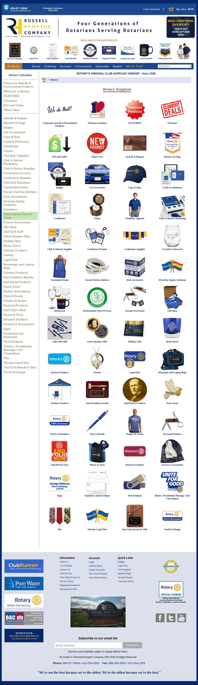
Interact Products (15, 250)
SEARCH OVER (24, 636)
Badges (8, 127)
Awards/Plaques (125, 577)
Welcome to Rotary (17, 91)
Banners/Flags (124, 573)
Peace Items (12, 286)
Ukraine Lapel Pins (16, 362)
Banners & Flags (14, 123)
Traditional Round (90, 57)
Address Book (95, 565)
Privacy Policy (66, 581)
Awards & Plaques (14, 58)
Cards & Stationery (16, 141)
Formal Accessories (17, 222)
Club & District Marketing (13, 162)
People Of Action (15, 300)
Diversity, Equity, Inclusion (14, 202)
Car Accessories (14, 132)
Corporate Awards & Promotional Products (18, 84)
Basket (117, 66)
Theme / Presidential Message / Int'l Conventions (17, 350)
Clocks (8, 151)
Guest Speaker (146, 57)
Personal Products (16, 305)
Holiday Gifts (12, 241)
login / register (151, 9)
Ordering (50, 66)
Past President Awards (18, 277)
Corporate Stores (126, 581)
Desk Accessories (15, 196)
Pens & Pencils (13, 296)
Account (65, 66)
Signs (7, 329)
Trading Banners (165, 57)
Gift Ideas (10, 227)
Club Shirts (183, 57)
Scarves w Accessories (19, 324)
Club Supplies (52, 57)
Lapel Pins (33, 57)
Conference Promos (17, 173)
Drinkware (10, 209)
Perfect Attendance (17, 291)
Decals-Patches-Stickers (20, 192)
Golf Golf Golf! (13, 231)
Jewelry (8, 255)
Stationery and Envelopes (13, 335)
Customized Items (16, 187)
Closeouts (10, 100)
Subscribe (102, 66)
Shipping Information (70, 585)
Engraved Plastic (109, 57)
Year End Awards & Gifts (20, 367)
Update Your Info (97, 569)
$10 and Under (14, 105)
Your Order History (98, 577)
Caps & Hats (12, 137)
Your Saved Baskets (98, 573)
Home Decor (12, 245)
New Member (71, 57)
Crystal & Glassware (17, 182)
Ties (6, 358)
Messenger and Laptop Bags (172, 372)
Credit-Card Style (127, 58)
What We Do (66, 573)
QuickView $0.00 (181, 9)
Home (36, 66)
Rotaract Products (16, 319)
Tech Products (13, 341)
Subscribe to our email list (97, 638)
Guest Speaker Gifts (17, 236)
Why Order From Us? (70, 577)
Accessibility (66, 565)
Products (13, 66)
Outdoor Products (16, 272)
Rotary (54, 79)
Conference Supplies (17, 178)
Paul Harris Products (17, 282)
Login (91, 562)
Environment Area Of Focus (97, 310)
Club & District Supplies (19, 168)
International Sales (68, 589)
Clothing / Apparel (16, 155)
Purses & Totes (14, 314)
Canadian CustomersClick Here (53, 9)
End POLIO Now (15, 310)
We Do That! (134, 66)
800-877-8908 (20, 9)
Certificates (11, 146)
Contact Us (65, 569)
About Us (64, 561)
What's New (11, 110)
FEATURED (11, 96)
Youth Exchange (15, 372)
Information (83, 66)
